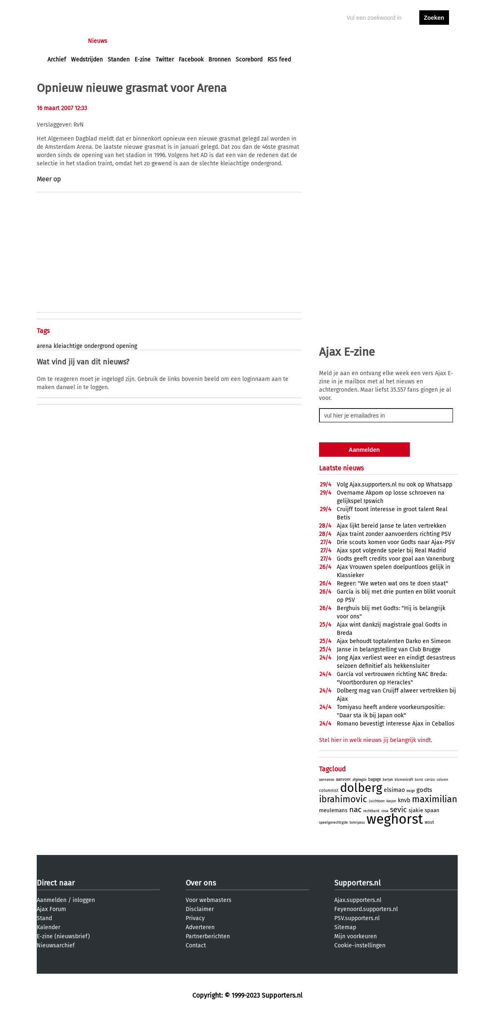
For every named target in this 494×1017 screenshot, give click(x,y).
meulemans (333, 810)
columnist (328, 790)
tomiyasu (357, 822)
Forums (127, 41)
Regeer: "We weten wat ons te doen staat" (392, 583)
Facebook (191, 59)
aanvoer (343, 779)
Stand (44, 918)
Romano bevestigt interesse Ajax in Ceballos (395, 723)
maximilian (434, 799)
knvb (404, 800)
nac (355, 809)
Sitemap (345, 927)
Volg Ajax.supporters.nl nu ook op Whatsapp (394, 484)
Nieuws (97, 41)
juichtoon (377, 801)
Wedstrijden (87, 59)
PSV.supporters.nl (357, 918)
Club (192, 41)
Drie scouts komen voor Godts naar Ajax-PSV (396, 542)
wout (429, 822)
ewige (411, 791)
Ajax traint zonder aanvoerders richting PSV (394, 534)
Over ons (201, 883)
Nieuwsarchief (56, 945)
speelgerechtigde (333, 822)
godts (424, 790)
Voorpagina (62, 41)
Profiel (217, 41)
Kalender (48, 927)
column (442, 780)
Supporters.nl (357, 883)
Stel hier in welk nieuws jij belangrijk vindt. (375, 740)
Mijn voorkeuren (355, 936)
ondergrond (99, 346)
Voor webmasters (209, 900)
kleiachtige (68, 346)
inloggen (402, 41)
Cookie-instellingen (359, 945)
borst (419, 780)
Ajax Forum (51, 909)
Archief (56, 59)
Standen (119, 59)
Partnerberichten (208, 936)
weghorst (394, 819)
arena (44, 346)
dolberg (361, 788)
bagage (374, 779)
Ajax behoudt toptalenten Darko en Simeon (394, 641)
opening (126, 346)
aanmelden (434, 41)
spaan (432, 810)
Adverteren (200, 927)
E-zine (143, 59)
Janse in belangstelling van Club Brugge (389, 649)
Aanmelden (51, 900)
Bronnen (219, 59)
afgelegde (359, 780)
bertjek (388, 780)
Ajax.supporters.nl (357, 900)
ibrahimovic (343, 799)
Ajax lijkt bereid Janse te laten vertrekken (391, 525)
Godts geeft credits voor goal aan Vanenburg (395, 558)
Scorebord (249, 59)
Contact (196, 945)
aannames (326, 780)
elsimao (394, 790)
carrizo (430, 780)
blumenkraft (404, 780)
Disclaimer (200, 909)
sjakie (416, 810)
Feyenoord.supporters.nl (366, 909)
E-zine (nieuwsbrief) (63, 936)
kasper (391, 801)
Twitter (165, 59)
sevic (398, 809)
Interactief (162, 41)
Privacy (195, 918)
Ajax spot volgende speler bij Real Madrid (391, 550)
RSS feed (279, 59)
